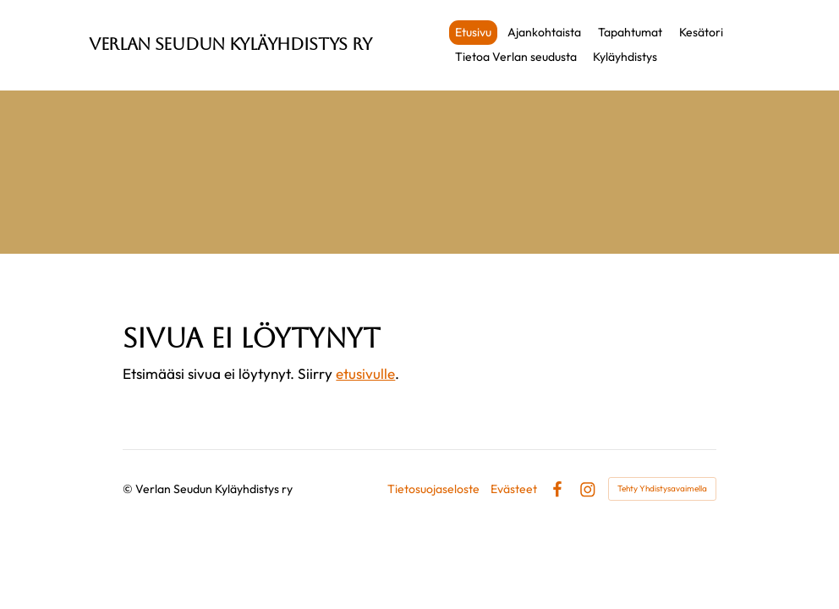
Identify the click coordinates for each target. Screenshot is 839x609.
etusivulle (365, 373)
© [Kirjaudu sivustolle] (129, 489)
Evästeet (514, 489)
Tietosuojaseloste (433, 489)
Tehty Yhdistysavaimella (662, 488)
